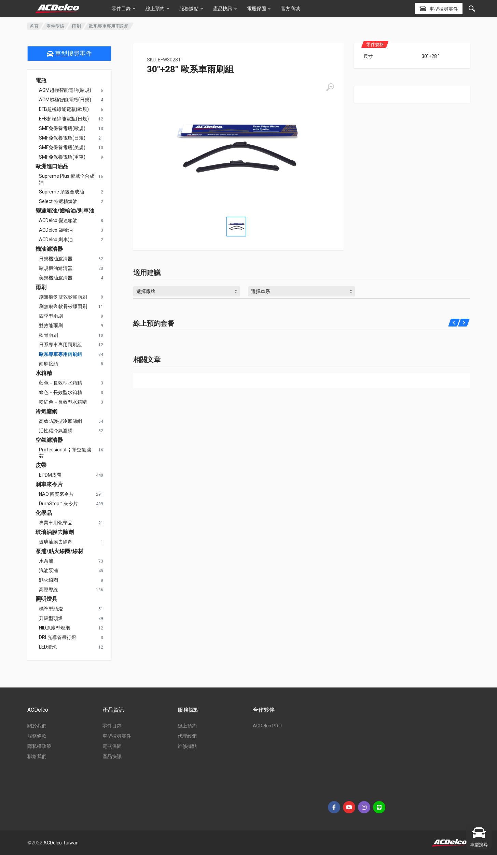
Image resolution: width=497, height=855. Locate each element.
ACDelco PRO (267, 725)
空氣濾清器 (49, 440)
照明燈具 (46, 599)
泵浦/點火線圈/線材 (59, 551)
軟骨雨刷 (48, 335)
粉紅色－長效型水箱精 (63, 402)
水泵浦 (46, 561)
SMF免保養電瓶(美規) (62, 147)
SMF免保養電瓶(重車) (62, 157)
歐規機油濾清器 (55, 268)
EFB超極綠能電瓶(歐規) (64, 109)
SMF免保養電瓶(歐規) (62, 128)
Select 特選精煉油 (58, 201)
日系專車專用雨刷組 (60, 344)
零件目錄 (123, 8)
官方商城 (290, 8)
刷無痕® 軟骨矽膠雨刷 (63, 306)
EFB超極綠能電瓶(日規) (64, 118)
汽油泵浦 (48, 570)
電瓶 (41, 80)
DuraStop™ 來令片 (58, 503)
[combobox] (186, 291)
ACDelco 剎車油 (56, 239)
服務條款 (36, 736)
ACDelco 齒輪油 (56, 230)
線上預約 (157, 8)
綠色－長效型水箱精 (60, 392)
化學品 (44, 513)
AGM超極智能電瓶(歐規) (65, 90)
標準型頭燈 (51, 608)
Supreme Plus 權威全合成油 (66, 179)
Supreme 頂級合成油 (61, 191)
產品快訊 (225, 8)
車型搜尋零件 (69, 53)
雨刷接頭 (48, 363)
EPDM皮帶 (50, 475)
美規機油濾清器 (55, 277)
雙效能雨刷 (51, 325)
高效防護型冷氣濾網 (60, 421)
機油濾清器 (49, 249)
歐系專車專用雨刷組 (60, 354)
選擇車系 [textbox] (260, 291)
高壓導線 (48, 589)
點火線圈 (48, 580)
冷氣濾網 (46, 411)
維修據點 (187, 746)
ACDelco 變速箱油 (58, 220)
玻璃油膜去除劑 (55, 532)
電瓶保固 (259, 8)
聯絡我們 (36, 756)
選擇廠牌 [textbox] (145, 291)
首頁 (34, 26)
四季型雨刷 (51, 316)
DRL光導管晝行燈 (57, 637)
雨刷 (76, 26)
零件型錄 (55, 26)
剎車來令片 (49, 484)
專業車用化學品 (55, 522)
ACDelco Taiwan (61, 842)
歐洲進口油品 (52, 166)
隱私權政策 (39, 746)
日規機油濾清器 (55, 258)
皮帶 (41, 465)
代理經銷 (187, 736)
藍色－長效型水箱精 (60, 383)
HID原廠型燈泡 (54, 628)
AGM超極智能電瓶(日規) (65, 99)
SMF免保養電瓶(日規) (62, 138)
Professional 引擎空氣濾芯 (65, 453)
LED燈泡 (48, 647)
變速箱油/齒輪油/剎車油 (65, 211)
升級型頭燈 (51, 618)
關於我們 (36, 725)
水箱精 (44, 373)
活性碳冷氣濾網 (55, 430)
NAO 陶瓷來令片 (56, 494)
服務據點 (191, 8)
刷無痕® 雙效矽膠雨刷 (63, 297)
